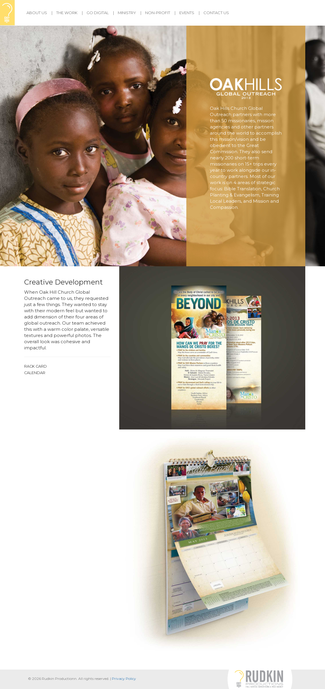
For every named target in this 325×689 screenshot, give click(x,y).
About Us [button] (36, 12)
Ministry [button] (127, 12)
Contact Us (216, 12)
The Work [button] (66, 12)
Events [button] (186, 12)
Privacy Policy (124, 678)
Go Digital (98, 12)
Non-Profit (157, 12)
